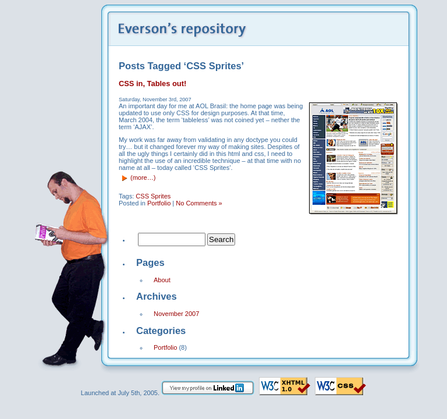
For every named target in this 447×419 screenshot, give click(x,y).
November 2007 (176, 313)
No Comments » (199, 203)
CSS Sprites (153, 196)
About (162, 279)
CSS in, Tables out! (152, 83)
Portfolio (159, 203)
